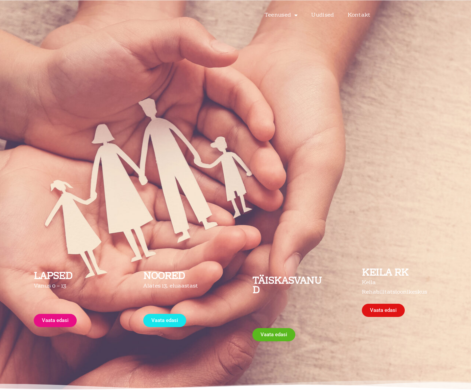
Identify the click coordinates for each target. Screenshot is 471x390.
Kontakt (359, 9)
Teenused (281, 9)
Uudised (322, 9)
